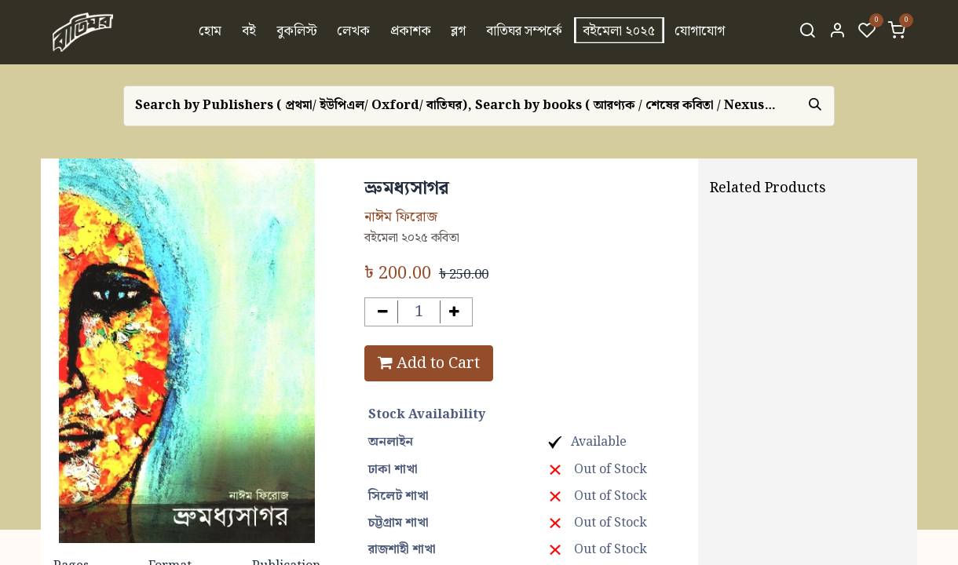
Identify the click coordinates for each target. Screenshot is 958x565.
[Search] (807, 32)
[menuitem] (210, 32)
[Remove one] (382, 312)
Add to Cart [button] (429, 363)
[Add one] (455, 312)
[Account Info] (837, 32)
